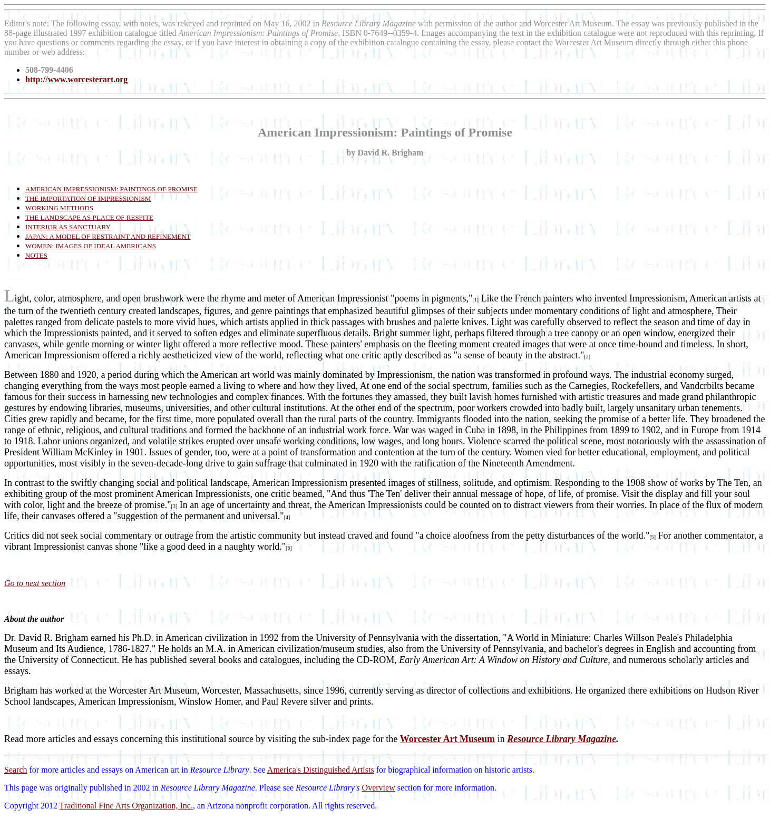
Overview (378, 787)
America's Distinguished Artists (320, 769)
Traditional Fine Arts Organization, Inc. (126, 805)
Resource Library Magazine (561, 739)
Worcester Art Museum (447, 739)
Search (15, 769)
